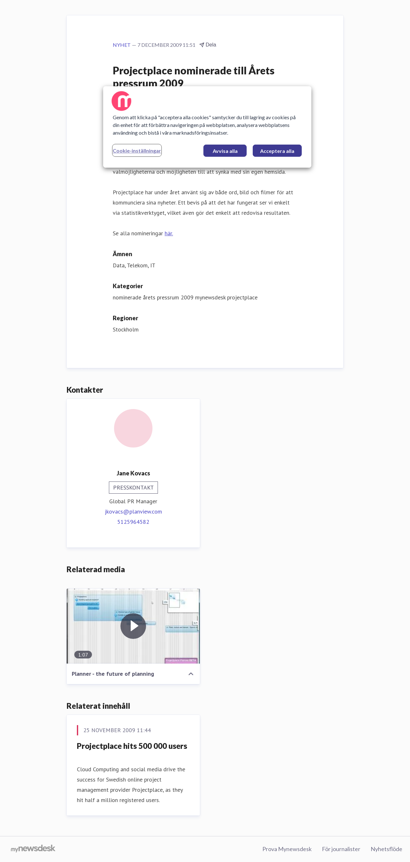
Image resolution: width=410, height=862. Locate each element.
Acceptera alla (277, 151)
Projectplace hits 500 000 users (132, 745)
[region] (207, 127)
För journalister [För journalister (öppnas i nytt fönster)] (341, 848)
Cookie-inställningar (137, 150)
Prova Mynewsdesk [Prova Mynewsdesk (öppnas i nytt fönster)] (287, 848)
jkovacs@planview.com (133, 511)
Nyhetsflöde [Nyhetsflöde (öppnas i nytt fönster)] (386, 848)
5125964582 (133, 521)
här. (169, 233)
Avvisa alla (225, 151)
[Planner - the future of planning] (133, 626)
